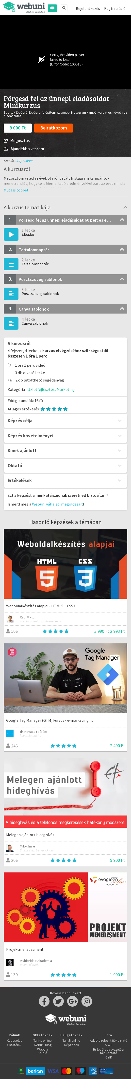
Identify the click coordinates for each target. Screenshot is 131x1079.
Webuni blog (42, 1045)
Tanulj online (71, 1040)
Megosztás (17, 141)
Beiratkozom (53, 128)
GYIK (108, 1057)
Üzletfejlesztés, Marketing (51, 389)
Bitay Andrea (24, 160)
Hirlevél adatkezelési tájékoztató (108, 1051)
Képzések (71, 1045)
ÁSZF (109, 1045)
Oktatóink (14, 1045)
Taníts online (42, 1040)
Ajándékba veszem (24, 149)
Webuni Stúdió (42, 1051)
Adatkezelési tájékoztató (108, 1040)
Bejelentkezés (88, 8)
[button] (16, 190)
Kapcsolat (14, 1040)
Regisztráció (115, 8)
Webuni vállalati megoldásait (57, 504)
